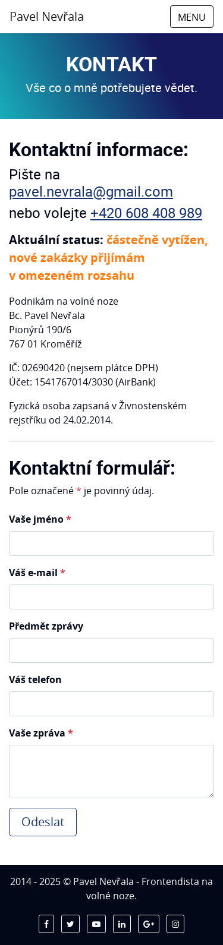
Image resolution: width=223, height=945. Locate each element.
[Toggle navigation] (191, 16)
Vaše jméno (40, 519)
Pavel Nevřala (47, 16)
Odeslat (42, 822)
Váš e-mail (37, 572)
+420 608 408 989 (146, 212)
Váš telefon (35, 679)
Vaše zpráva (41, 732)
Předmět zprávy (46, 626)
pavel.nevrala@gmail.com (91, 191)
